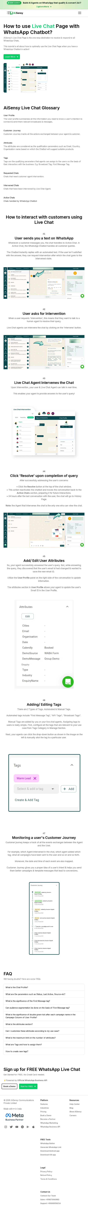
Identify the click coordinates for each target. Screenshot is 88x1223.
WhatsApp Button (47, 1143)
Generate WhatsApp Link (50, 1147)
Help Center (75, 1104)
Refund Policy (46, 1175)
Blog (71, 1108)
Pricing (43, 1112)
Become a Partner (47, 1119)
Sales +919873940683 (49, 1199)
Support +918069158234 (50, 1203)
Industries (44, 1108)
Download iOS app (48, 1155)
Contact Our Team (48, 1196)
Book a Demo (45, 1115)
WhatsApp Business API (50, 1127)
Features (44, 1104)
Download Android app (49, 1151)
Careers (73, 1115)
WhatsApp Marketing (49, 1123)
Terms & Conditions (48, 1179)
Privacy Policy (46, 1171)
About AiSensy (75, 1112)
